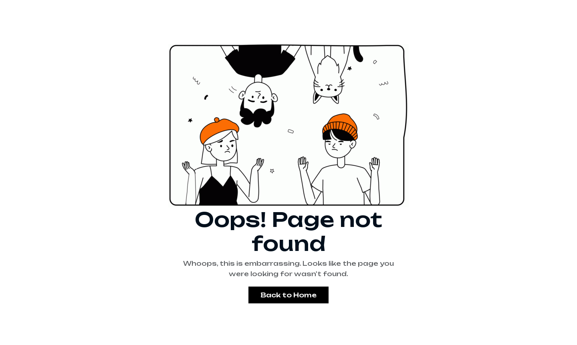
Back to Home (288, 295)
